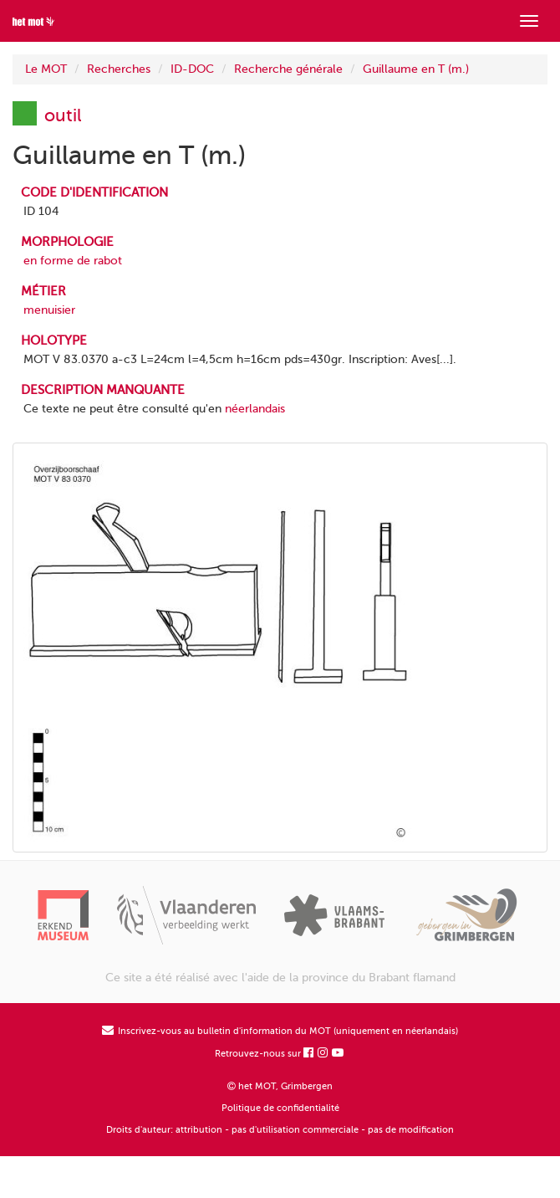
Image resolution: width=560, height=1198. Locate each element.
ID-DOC (192, 69)
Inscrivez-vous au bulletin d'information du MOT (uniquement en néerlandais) (280, 1031)
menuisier (49, 310)
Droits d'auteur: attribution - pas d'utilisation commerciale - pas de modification (280, 1129)
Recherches (118, 69)
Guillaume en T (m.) (416, 69)
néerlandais (255, 408)
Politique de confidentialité (280, 1108)
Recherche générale (288, 69)
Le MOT (46, 69)
